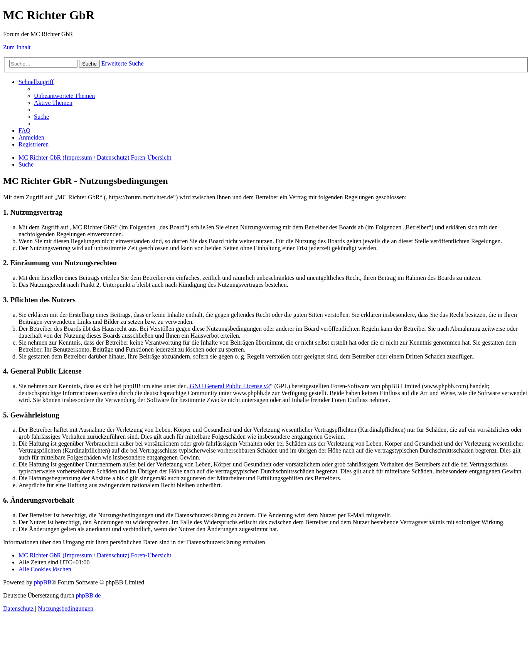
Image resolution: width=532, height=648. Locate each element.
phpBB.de (88, 595)
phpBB (42, 582)
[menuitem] (64, 96)
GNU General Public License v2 (230, 386)
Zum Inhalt (17, 47)
